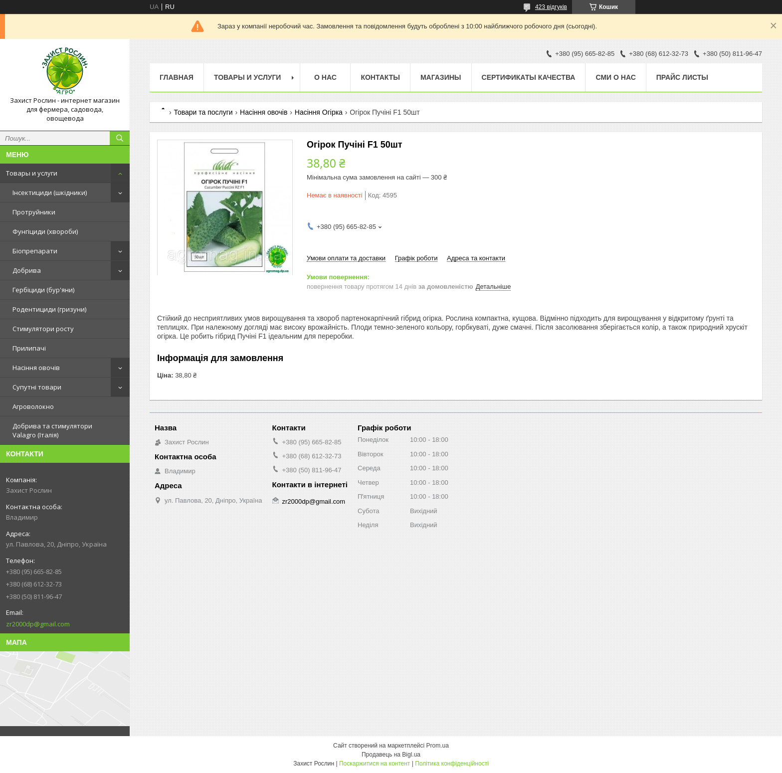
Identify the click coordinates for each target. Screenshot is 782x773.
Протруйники (33, 211)
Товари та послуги (203, 112)
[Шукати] (120, 138)
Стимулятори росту (43, 328)
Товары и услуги (31, 173)
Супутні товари (36, 387)
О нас (325, 77)
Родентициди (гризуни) (49, 309)
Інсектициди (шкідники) (49, 192)
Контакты (380, 77)
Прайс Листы (682, 77)
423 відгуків (551, 6)
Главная (177, 77)
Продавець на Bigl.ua (391, 754)
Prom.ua (437, 745)
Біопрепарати (34, 250)
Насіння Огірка (319, 112)
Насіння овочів (36, 367)
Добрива (26, 270)
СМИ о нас (615, 77)
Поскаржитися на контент (374, 763)
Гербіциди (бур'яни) (43, 289)
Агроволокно (33, 406)
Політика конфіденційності (452, 763)
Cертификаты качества (529, 77)
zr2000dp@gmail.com (38, 623)
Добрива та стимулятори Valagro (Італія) (52, 430)
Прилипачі (29, 348)
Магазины (440, 77)
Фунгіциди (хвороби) (45, 231)
